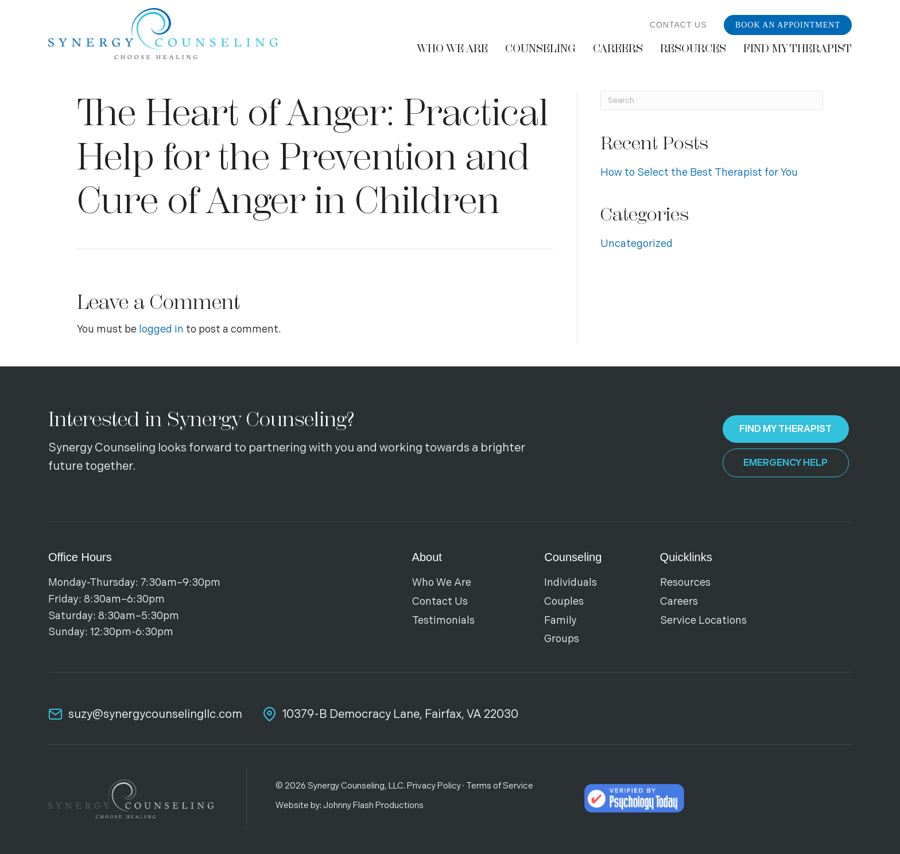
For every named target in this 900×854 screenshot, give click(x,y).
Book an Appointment (787, 25)
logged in (161, 329)
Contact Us (678, 24)
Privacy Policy (434, 785)
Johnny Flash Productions (373, 805)
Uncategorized (636, 244)
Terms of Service (499, 785)
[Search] (711, 100)
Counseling (573, 557)
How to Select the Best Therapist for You (699, 173)
